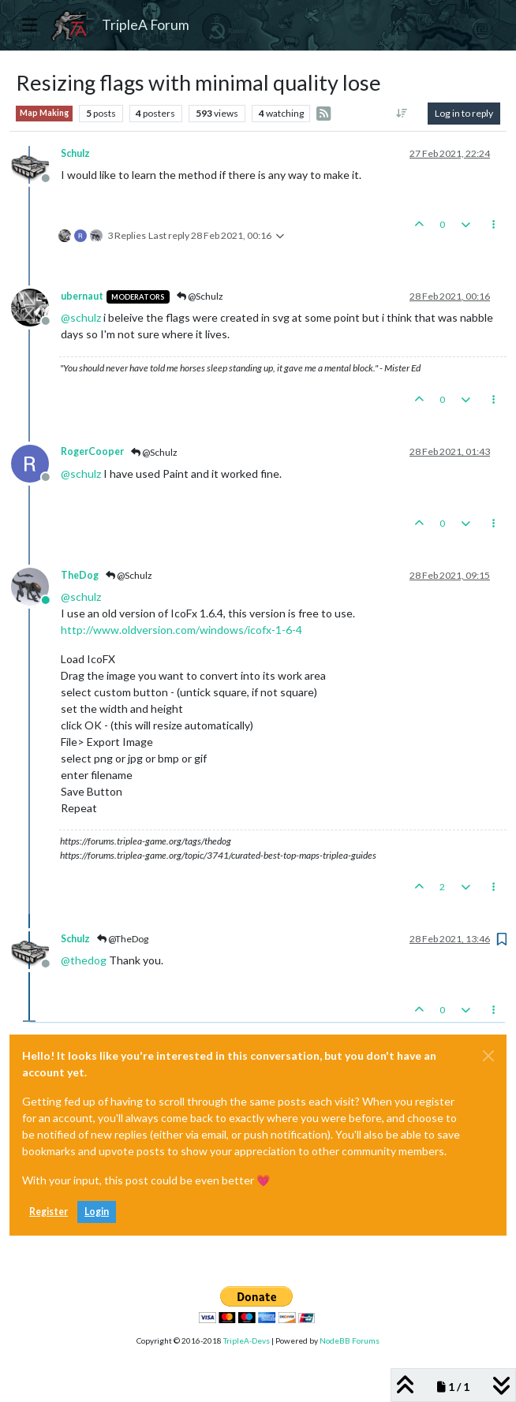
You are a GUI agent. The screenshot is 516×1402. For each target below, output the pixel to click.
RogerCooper (92, 451)
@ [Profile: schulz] (81, 317)
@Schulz (200, 296)
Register (48, 1211)
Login (96, 1211)
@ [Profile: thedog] (84, 960)
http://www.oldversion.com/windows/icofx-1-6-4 (181, 629)
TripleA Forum (145, 25)
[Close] (488, 1056)
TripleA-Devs (246, 1340)
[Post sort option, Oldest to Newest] (402, 114)
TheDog (80, 575)
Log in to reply (464, 113)
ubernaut (82, 296)
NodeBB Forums (350, 1340)
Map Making (44, 112)
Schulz (75, 153)
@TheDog (122, 939)
